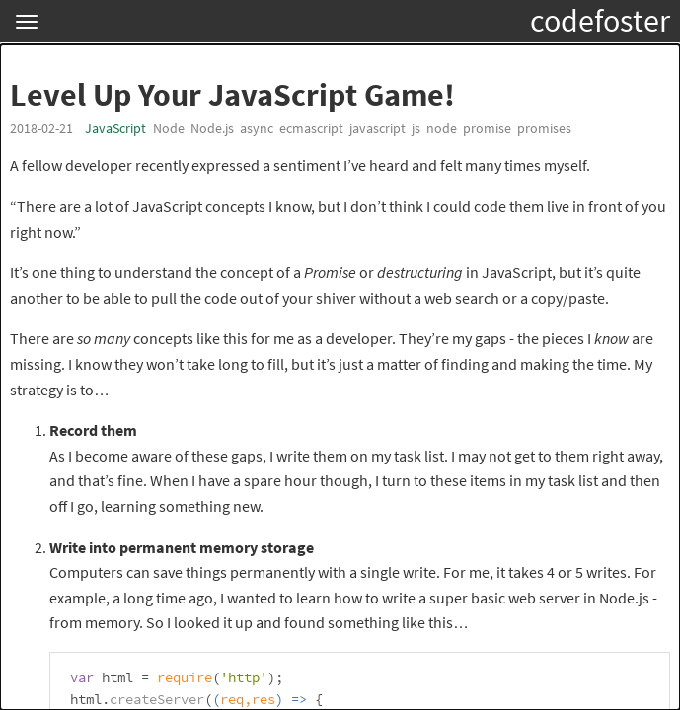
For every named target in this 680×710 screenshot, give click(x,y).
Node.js (212, 128)
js (416, 128)
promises (544, 128)
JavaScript (115, 128)
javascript (377, 128)
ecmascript (311, 128)
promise (487, 128)
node (441, 128)
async (256, 128)
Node (169, 128)
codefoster (600, 20)
